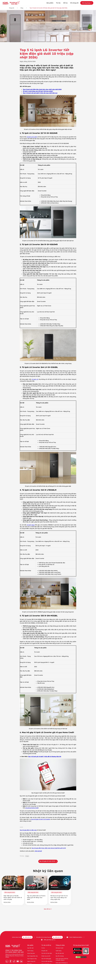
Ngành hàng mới (31, 961)
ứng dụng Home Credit (31, 808)
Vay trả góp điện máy (32, 956)
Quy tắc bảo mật (60, 953)
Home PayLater (31, 953)
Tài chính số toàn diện (46, 953)
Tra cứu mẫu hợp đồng (46, 961)
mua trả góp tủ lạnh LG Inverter (40, 819)
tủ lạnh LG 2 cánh (32, 137)
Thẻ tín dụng (30, 950)
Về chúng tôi (74, 3)
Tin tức (58, 3)
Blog (22, 8)
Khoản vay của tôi (45, 956)
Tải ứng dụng (87, 3)
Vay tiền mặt (30, 948)
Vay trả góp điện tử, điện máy (28, 830)
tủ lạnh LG (35, 379)
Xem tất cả (48, 909)
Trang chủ (11, 8)
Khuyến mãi (44, 950)
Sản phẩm (49, 3)
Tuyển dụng (58, 950)
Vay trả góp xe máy (32, 958)
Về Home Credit (59, 948)
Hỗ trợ (65, 3)
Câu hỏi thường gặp (46, 958)
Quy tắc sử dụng (60, 956)
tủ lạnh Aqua (31, 525)
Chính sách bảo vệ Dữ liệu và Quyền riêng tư (62, 959)
